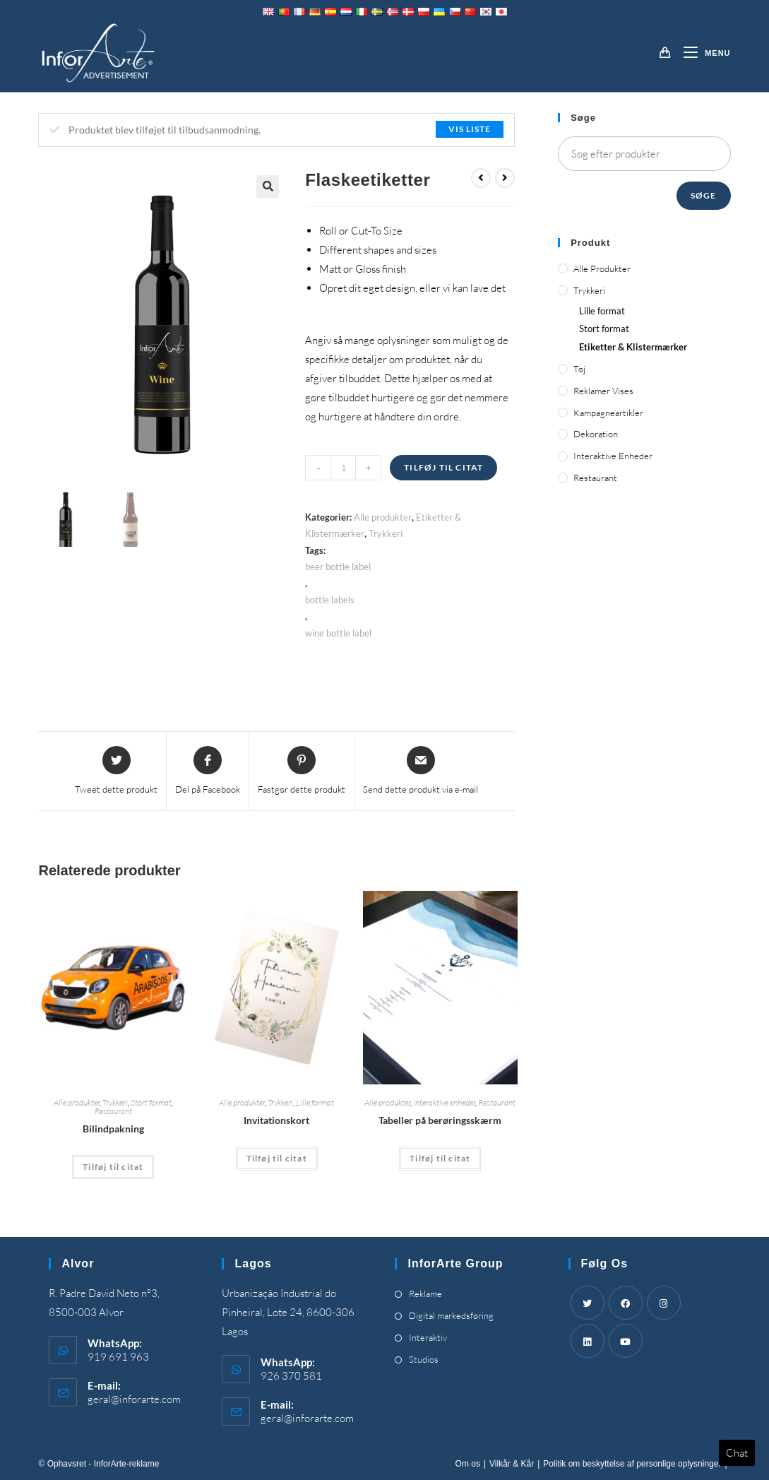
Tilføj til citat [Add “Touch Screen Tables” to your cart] (440, 1158)
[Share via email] (420, 771)
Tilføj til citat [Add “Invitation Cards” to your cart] (276, 1158)
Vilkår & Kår (511, 1464)
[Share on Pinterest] (301, 771)
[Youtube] (626, 1341)
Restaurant (113, 1111)
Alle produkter (383, 517)
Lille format (315, 1102)
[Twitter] (587, 1303)
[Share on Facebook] (207, 771)
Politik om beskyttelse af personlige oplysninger (632, 1464)
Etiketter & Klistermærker (633, 347)
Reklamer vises (603, 390)
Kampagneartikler (608, 412)
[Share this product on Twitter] (116, 771)
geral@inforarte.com (134, 1399)
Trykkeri (386, 533)
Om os (467, 1464)
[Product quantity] (343, 467)
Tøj (579, 368)
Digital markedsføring (451, 1315)
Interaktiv (428, 1337)
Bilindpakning (113, 1129)
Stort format (151, 1102)
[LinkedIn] (587, 1341)
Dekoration (595, 433)
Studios (424, 1359)
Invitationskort (276, 1120)
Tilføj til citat (443, 467)
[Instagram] (664, 1303)
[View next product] (505, 178)
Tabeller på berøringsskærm (439, 1120)
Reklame (425, 1293)
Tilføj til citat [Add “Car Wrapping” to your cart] (113, 1166)
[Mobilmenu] (701, 53)
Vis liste (469, 129)
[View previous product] (481, 178)
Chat (737, 1453)
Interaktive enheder (444, 1102)
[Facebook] (626, 1303)
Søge (704, 195)
